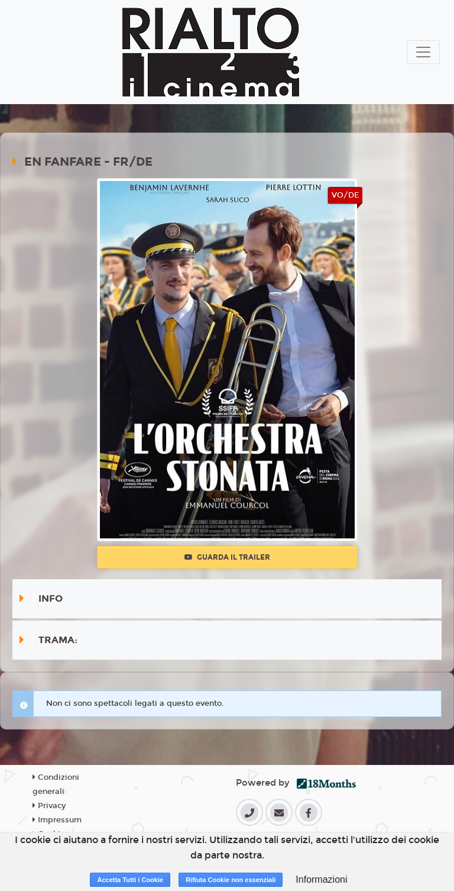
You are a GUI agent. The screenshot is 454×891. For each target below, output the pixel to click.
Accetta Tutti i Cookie (130, 879)
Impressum (57, 820)
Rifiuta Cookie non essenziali (230, 879)
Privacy (49, 806)
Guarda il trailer (227, 557)
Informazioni (321, 879)
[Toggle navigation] (423, 52)
